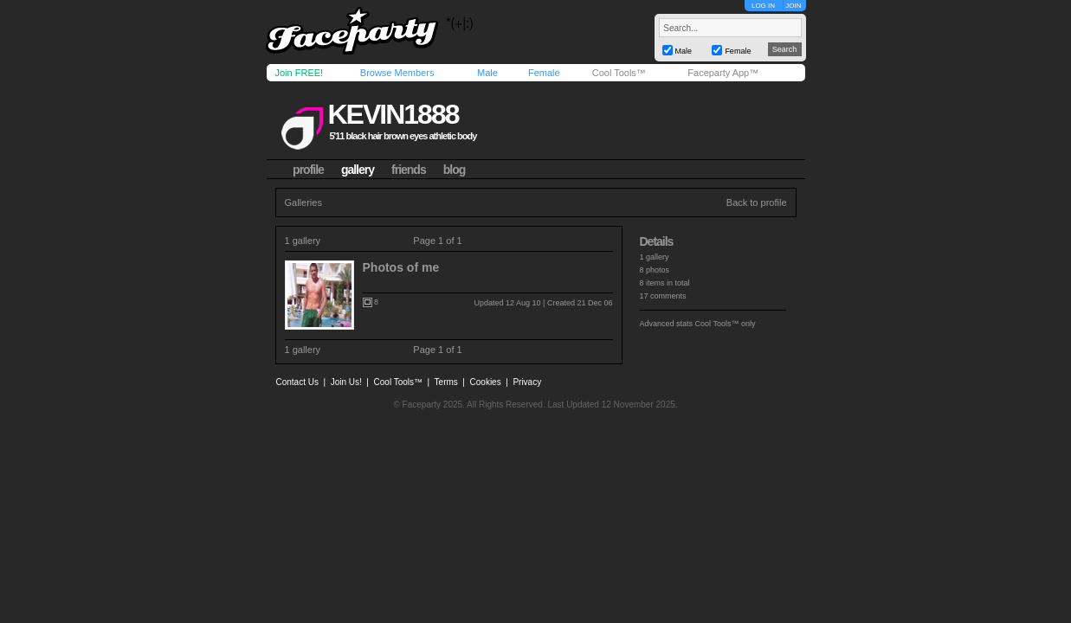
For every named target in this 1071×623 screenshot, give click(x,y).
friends (408, 170)
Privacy (527, 382)
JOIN (793, 6)
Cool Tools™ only (725, 323)
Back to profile (756, 202)
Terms (446, 382)
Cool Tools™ (619, 72)
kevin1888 (392, 114)
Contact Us (297, 382)
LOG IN (763, 6)
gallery (357, 170)
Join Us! (346, 382)
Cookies (485, 382)
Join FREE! (299, 72)
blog (454, 170)
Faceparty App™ (722, 72)
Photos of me (401, 267)
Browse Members (397, 72)
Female (544, 72)
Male (487, 72)
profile (308, 170)
